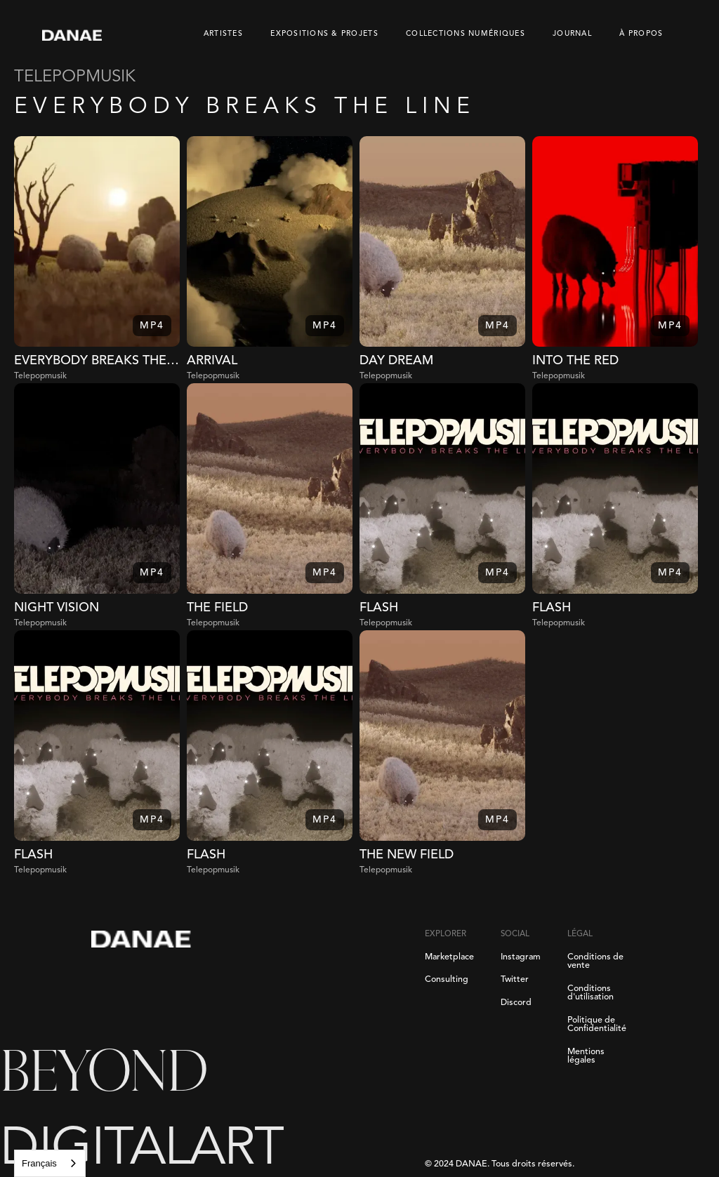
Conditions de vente (595, 962)
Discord (516, 1003)
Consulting (446, 980)
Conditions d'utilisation (590, 993)
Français (39, 1163)
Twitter (515, 980)
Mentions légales (586, 1056)
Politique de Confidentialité (596, 1025)
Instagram (521, 957)
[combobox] (50, 1163)
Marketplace (449, 957)
